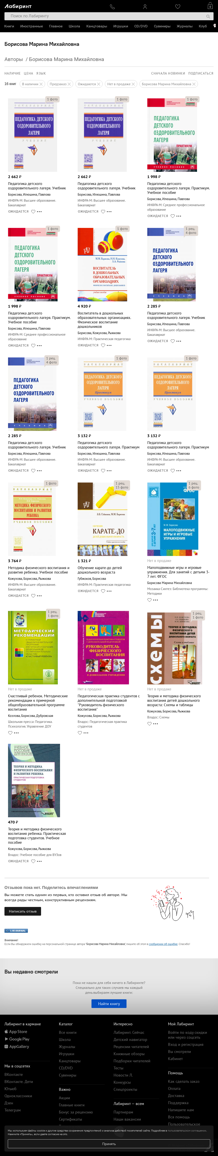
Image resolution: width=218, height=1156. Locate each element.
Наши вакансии (127, 1119)
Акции (64, 1097)
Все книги (68, 1032)
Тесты (118, 1068)
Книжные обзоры (129, 1053)
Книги (9, 26)
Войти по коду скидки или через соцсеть (187, 1035)
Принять (109, 1144)
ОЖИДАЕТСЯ (18, 211)
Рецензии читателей (131, 1046)
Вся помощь (179, 1116)
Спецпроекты (125, 1089)
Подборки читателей (132, 1060)
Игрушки (121, 26)
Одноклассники (18, 1095)
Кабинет (175, 1058)
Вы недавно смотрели (31, 971)
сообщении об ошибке (163, 944)
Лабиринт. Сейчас (129, 1032)
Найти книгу (109, 1003)
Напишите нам (181, 1109)
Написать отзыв (23, 911)
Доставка (176, 1095)
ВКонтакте (13, 1074)
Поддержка (178, 1102)
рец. (190, 229)
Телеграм (12, 1110)
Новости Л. (123, 1075)
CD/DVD (141, 26)
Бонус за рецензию (76, 1112)
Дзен (8, 1102)
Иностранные (32, 26)
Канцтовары (97, 26)
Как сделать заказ (183, 1081)
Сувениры (162, 26)
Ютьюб (10, 1088)
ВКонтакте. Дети (18, 1081)
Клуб (203, 26)
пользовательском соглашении (187, 1130)
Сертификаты (70, 1119)
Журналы (185, 26)
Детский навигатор (130, 1039)
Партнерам (123, 1112)
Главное (56, 26)
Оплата (174, 1088)
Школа (74, 26)
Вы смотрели (179, 1051)
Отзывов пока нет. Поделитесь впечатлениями (51, 887)
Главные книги (72, 1104)
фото (52, 99)
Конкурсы (122, 1082)
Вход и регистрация (185, 1044)
